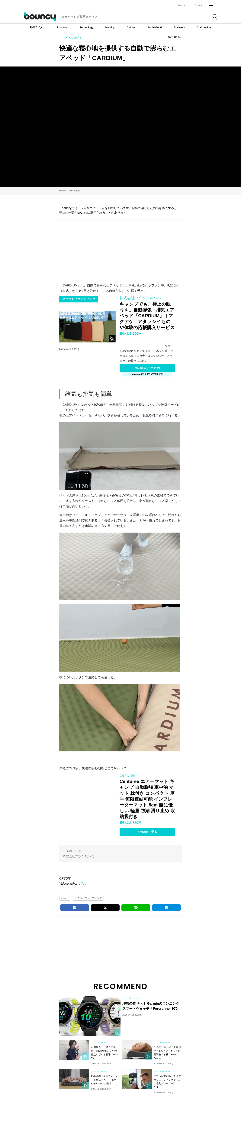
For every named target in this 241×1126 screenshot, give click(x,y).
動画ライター (37, 27)
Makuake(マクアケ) (147, 368)
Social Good (154, 27)
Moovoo (183, 5)
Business (179, 27)
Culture (131, 27)
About (198, 5)
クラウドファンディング (88, 898)
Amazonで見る (147, 831)
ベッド (65, 898)
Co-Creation (204, 27)
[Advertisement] (120, 251)
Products (62, 27)
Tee (83, 883)
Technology (86, 27)
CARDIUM (74, 850)
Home (62, 190)
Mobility (110, 27)
